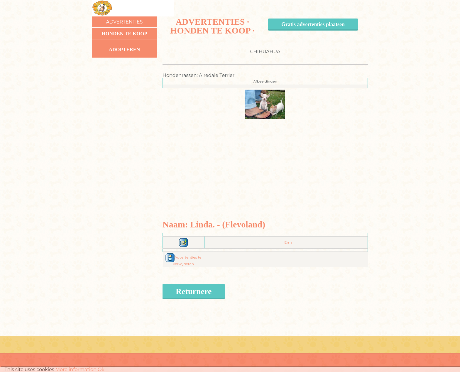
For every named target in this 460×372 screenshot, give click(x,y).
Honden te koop (124, 33)
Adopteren (124, 49)
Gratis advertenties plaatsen (313, 24)
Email (289, 242)
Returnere (194, 291)
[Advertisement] (265, 160)
